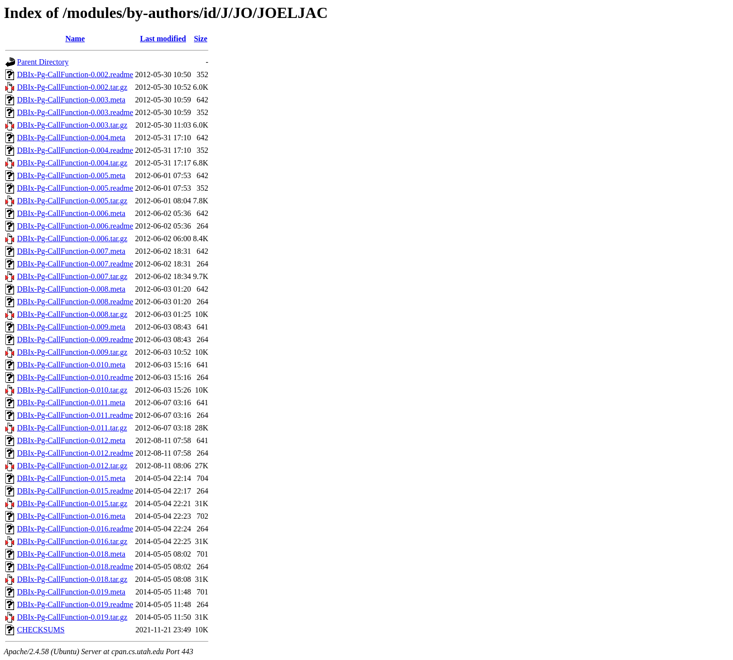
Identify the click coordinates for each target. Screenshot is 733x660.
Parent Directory (42, 62)
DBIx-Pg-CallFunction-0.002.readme (75, 74)
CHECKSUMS (41, 630)
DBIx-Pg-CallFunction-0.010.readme (75, 377)
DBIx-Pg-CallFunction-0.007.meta (71, 251)
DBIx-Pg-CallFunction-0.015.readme (75, 491)
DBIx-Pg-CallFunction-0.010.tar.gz (72, 390)
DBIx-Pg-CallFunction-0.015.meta (71, 478)
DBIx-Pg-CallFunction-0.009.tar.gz (72, 352)
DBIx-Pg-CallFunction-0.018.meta (71, 554)
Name (75, 38)
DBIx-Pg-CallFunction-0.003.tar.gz (72, 125)
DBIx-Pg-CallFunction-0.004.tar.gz (72, 163)
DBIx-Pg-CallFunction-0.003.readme (75, 112)
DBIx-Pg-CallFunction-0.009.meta (71, 327)
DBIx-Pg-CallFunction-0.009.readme (75, 339)
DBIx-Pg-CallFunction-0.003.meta (71, 100)
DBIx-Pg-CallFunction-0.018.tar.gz (72, 579)
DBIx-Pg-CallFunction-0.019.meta (71, 592)
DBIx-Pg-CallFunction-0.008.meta (71, 289)
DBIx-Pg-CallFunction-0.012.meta (71, 440)
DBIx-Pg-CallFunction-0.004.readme (75, 150)
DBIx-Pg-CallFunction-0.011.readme (75, 415)
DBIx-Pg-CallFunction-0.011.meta (71, 402)
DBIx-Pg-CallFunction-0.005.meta (71, 175)
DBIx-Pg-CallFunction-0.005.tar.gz (72, 201)
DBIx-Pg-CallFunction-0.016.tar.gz (72, 541)
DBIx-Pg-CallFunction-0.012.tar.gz (72, 466)
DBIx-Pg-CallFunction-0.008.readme (75, 301)
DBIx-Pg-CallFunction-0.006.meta (71, 213)
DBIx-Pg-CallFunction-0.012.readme (75, 453)
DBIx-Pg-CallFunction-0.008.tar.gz (72, 314)
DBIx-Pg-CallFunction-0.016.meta (71, 516)
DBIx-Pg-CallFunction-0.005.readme (75, 188)
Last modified (163, 38)
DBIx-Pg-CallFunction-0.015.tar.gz (72, 503)
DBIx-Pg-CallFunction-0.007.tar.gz (72, 276)
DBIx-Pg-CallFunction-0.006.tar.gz (72, 238)
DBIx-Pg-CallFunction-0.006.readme (75, 226)
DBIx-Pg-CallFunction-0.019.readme (75, 604)
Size (200, 38)
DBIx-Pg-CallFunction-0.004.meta (71, 137)
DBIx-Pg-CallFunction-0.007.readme (75, 264)
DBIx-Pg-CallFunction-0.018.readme (75, 566)
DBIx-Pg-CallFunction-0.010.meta (71, 365)
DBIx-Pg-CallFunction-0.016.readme (75, 529)
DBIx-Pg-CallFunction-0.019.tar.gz (72, 617)
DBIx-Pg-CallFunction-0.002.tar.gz (72, 87)
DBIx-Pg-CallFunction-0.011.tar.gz (72, 428)
